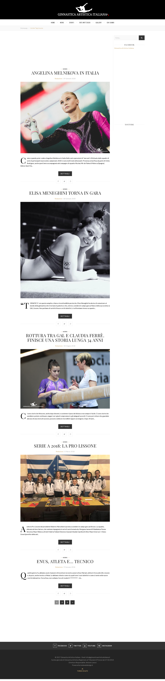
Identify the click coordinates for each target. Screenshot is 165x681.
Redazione (58, 79)
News (62, 22)
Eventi (71, 22)
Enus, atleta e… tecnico (65, 563)
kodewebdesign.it (87, 667)
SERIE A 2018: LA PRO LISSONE (65, 447)
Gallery (99, 22)
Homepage (24, 28)
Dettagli (65, 174)
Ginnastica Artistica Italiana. (124, 48)
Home (53, 22)
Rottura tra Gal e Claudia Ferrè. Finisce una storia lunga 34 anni (65, 338)
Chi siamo (110, 22)
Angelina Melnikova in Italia (65, 73)
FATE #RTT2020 (84, 22)
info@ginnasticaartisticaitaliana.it (98, 659)
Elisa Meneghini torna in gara (65, 193)
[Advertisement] (65, 50)
